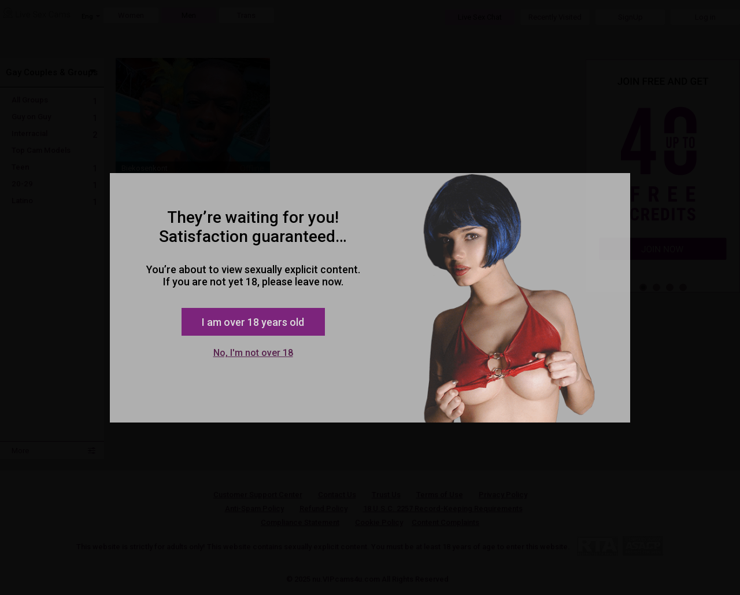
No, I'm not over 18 (253, 352)
